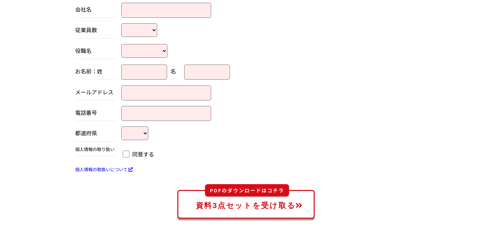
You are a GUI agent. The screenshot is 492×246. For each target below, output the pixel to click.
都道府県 (86, 133)
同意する (143, 154)
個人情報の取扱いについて (104, 169)
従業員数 (86, 30)
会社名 (83, 9)
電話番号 (86, 112)
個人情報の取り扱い (94, 149)
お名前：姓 (88, 71)
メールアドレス (94, 92)
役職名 (83, 50)
